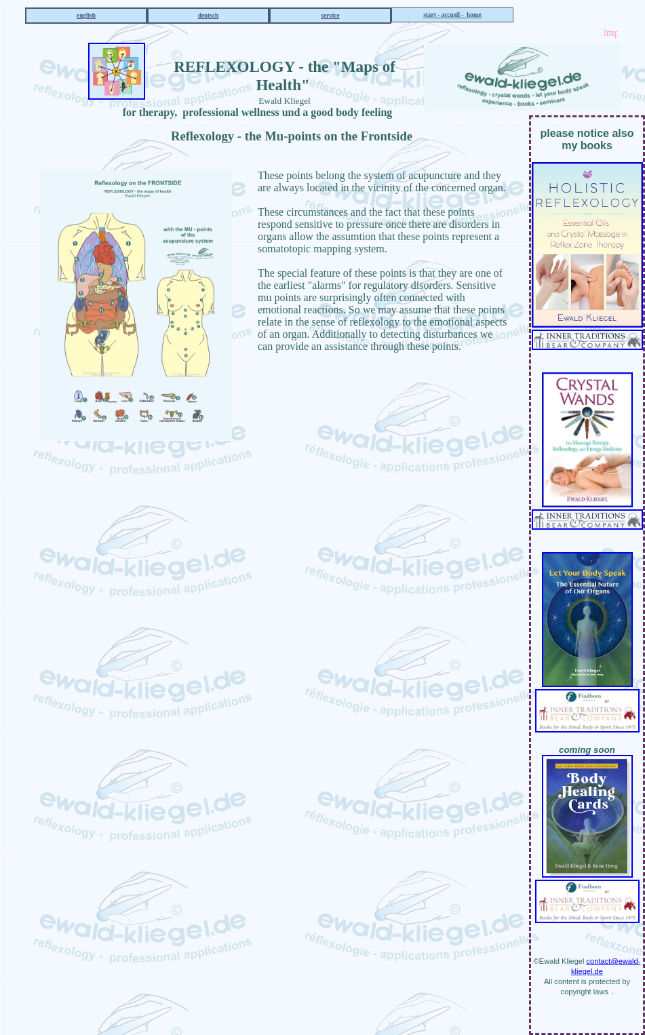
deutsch (208, 15)
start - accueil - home (452, 15)
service (330, 15)
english (86, 15)
